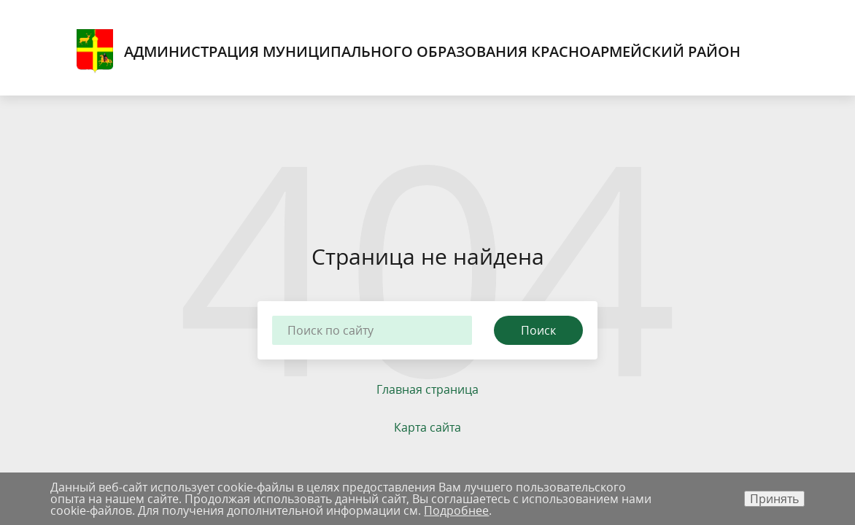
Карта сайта (427, 427)
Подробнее (456, 510)
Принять (774, 499)
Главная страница (427, 389)
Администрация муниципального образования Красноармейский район (408, 51)
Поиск (538, 330)
